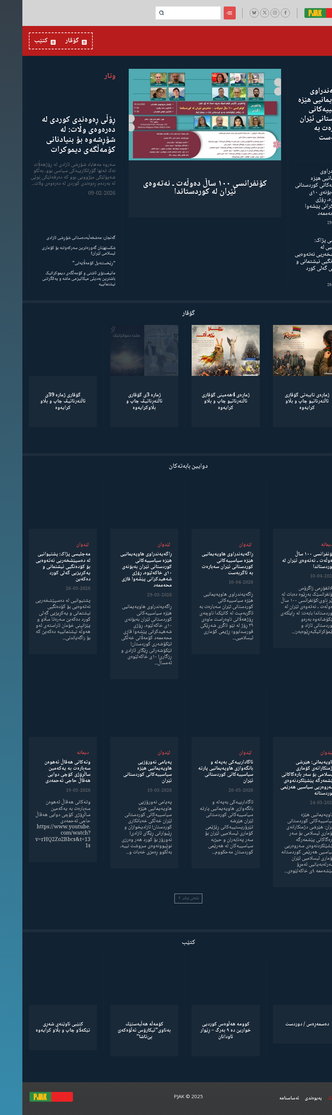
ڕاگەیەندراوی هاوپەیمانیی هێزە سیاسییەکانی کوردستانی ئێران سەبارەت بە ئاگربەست (301, 114)
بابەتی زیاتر (166, 898)
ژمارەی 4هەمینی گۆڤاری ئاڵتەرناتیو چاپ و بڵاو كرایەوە (203, 401)
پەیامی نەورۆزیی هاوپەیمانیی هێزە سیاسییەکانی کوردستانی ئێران (125, 772)
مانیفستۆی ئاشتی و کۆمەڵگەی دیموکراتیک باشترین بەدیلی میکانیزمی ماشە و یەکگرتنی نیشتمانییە (56, 278)
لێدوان (223, 545)
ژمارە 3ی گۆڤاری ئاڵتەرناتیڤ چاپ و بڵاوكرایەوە (122, 401)
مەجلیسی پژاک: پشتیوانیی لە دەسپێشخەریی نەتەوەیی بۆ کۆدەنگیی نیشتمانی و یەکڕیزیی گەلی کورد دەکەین (299, 258)
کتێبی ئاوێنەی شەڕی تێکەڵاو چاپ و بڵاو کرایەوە (40, 1027)
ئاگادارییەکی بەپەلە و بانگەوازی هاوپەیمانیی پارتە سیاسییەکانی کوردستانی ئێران (203, 772)
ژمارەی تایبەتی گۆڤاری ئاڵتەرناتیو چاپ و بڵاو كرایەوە (284, 401)
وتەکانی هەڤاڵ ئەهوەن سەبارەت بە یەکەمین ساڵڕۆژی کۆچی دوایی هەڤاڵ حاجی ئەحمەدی (45, 772)
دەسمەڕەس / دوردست (285, 1024)
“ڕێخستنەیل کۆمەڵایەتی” (71, 263)
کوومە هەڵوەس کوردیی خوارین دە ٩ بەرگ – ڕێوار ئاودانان (203, 1030)
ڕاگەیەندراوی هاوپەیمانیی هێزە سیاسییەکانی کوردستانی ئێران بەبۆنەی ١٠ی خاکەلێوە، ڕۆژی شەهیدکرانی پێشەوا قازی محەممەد (299, 192)
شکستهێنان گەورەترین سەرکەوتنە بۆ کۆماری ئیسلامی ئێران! (56, 250)
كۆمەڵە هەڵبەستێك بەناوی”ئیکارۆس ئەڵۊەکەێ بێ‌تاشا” (121, 1030)
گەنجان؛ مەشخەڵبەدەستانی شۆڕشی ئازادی (58, 238)
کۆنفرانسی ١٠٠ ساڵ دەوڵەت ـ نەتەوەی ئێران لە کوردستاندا (182, 188)
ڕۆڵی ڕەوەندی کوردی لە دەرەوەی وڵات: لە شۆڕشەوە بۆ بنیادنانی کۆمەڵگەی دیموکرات (56, 135)
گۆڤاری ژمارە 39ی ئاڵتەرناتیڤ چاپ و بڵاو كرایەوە (40, 401)
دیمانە (305, 545)
